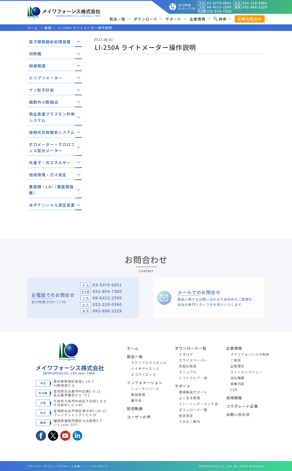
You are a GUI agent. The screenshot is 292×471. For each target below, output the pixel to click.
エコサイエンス (143, 374)
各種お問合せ (250, 19)
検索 (223, 19)
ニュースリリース (145, 388)
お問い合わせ (238, 414)
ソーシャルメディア (95, 466)
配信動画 (135, 408)
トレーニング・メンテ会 (198, 403)
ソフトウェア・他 (193, 377)
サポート (175, 19)
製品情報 (138, 394)
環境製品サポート (193, 392)
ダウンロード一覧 (191, 348)
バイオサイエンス (145, 368)
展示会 (136, 400)
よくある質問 (189, 397)
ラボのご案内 (189, 421)
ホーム (133, 348)
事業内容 (237, 383)
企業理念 (237, 366)
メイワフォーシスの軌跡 (250, 354)
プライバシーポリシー (41, 466)
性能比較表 (188, 366)
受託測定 (186, 415)
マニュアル (188, 371)
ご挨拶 (235, 360)
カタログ (186, 354)
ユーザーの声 (139, 416)
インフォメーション (144, 382)
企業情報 (200, 19)
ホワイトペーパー (193, 360)
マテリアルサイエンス (149, 362)
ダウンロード (148, 19)
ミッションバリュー (246, 371)
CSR (233, 389)
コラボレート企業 (242, 406)
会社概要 (237, 377)
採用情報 (234, 397)
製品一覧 (120, 19)
